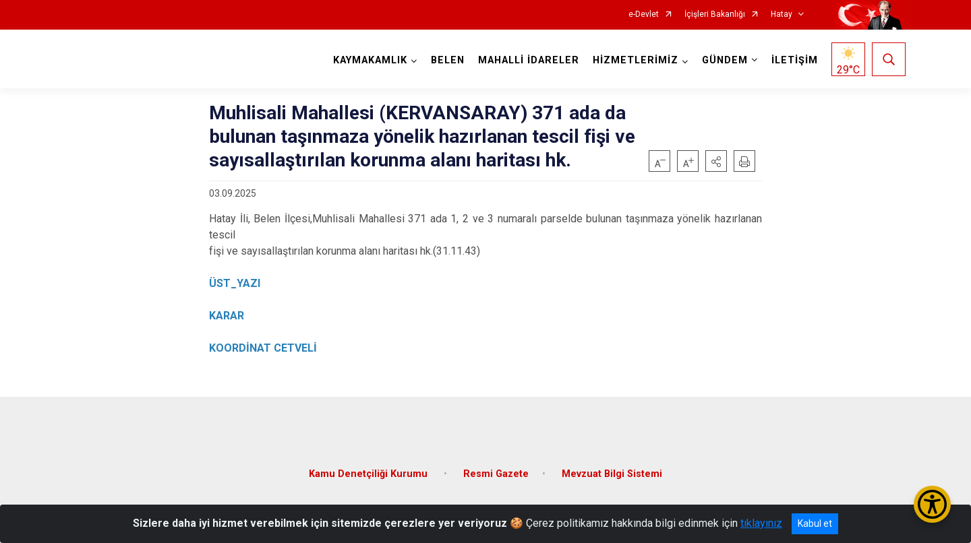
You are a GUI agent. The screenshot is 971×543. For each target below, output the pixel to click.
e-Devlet (643, 14)
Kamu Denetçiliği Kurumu (369, 472)
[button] (716, 161)
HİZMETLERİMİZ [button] (635, 60)
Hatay (781, 14)
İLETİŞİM (794, 60)
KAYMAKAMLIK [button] (370, 60)
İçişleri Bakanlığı (714, 14)
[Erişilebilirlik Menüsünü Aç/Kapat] (932, 504)
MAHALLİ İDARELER (528, 60)
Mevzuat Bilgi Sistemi (612, 472)
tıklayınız (761, 523)
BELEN (448, 60)
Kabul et (815, 523)
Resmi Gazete (496, 472)
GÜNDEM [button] (725, 60)
